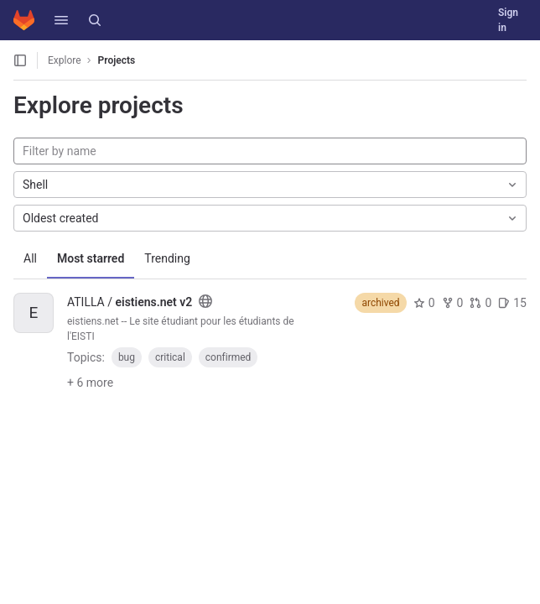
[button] (61, 20)
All (30, 258)
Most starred (90, 258)
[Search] (94, 20)
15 (512, 303)
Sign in (508, 20)
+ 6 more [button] (90, 382)
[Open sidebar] (20, 60)
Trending (167, 258)
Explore (64, 60)
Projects (117, 60)
